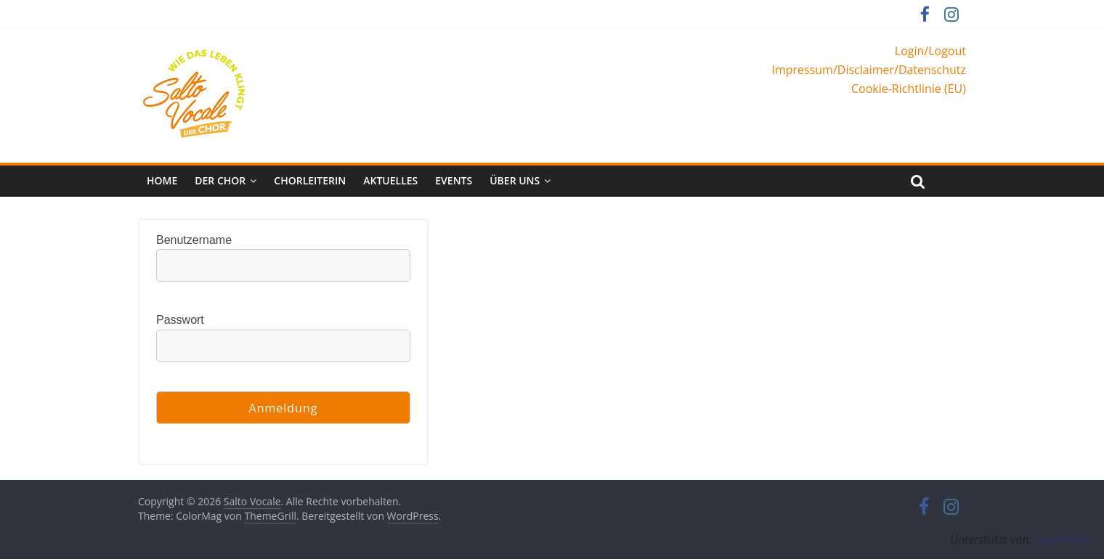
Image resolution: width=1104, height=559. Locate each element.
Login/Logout (930, 51)
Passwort (180, 320)
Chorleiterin (310, 180)
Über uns (515, 180)
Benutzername (194, 240)
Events (453, 180)
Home (162, 180)
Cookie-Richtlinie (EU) (908, 89)
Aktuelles (390, 180)
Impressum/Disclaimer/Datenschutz (868, 70)
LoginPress (1062, 539)
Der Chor (220, 180)
